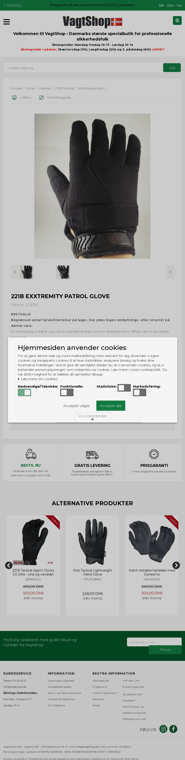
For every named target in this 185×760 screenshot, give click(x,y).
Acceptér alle (111, 406)
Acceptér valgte (76, 406)
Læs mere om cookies (37, 379)
